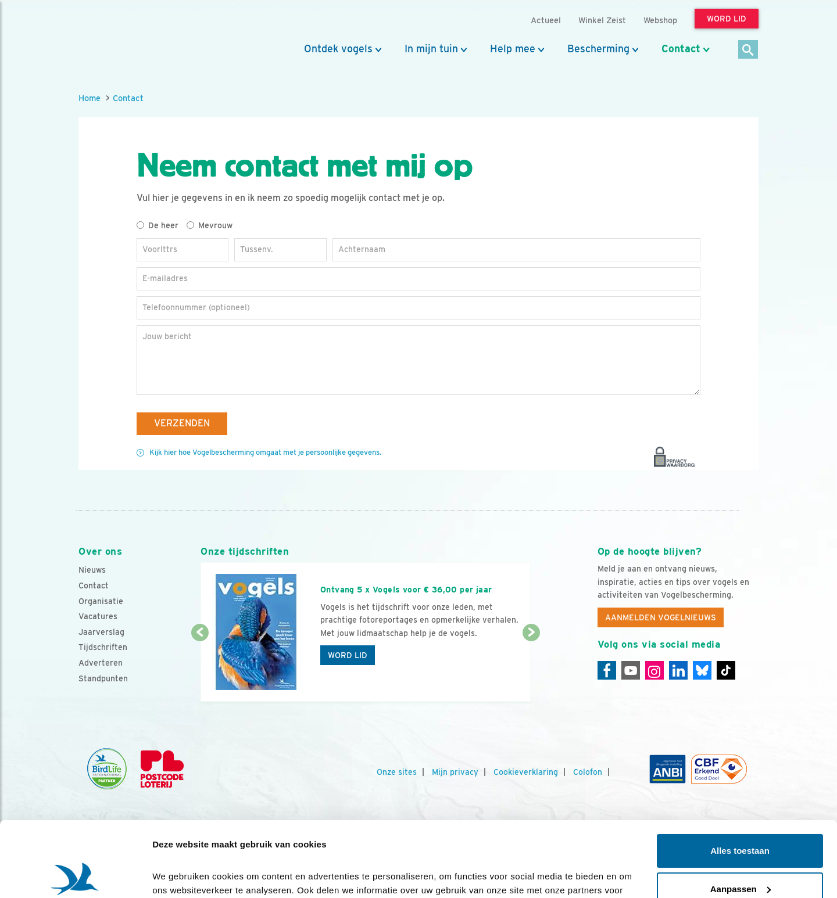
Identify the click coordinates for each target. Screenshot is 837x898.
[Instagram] (654, 670)
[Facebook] (607, 670)
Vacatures (97, 616)
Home (89, 98)
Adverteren (100, 662)
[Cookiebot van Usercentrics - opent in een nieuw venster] (75, 875)
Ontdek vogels (338, 49)
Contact (680, 49)
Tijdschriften (102, 647)
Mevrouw (210, 225)
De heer (157, 225)
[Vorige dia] (199, 668)
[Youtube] (630, 670)
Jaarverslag (101, 632)
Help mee (512, 49)
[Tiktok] (726, 670)
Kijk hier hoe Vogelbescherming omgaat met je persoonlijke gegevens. (265, 452)
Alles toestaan (740, 776)
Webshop (660, 20)
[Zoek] (748, 50)
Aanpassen (740, 813)
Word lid (347, 655)
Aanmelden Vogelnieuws (660, 617)
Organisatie (100, 601)
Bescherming (598, 49)
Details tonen (180, 875)
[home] (130, 37)
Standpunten (103, 678)
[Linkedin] (678, 670)
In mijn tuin (431, 49)
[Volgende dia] (531, 668)
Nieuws (92, 569)
